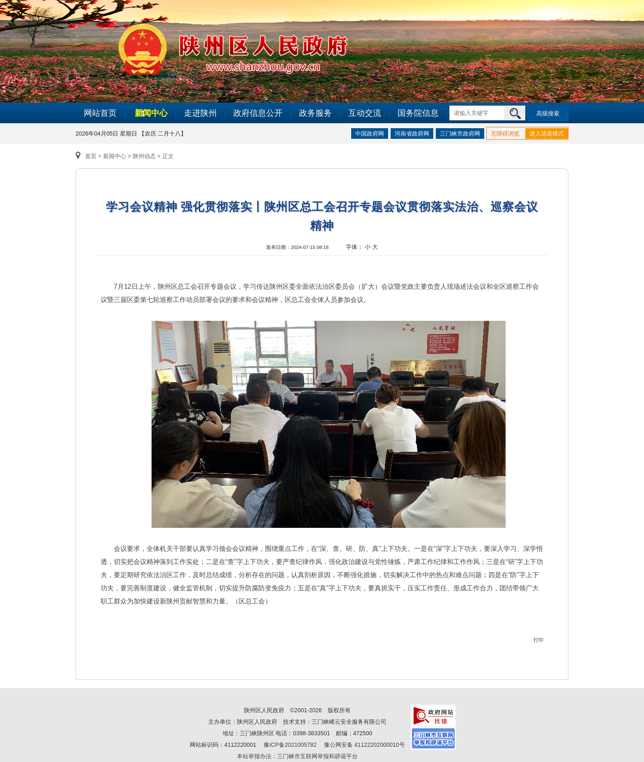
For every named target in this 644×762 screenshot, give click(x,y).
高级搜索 (547, 113)
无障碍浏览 (505, 133)
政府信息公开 (258, 112)
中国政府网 (369, 133)
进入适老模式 (546, 133)
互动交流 (364, 112)
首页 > (89, 156)
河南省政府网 (412, 133)
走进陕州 (200, 112)
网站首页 (100, 112)
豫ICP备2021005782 (290, 744)
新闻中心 (151, 112)
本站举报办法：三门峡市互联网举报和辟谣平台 (297, 756)
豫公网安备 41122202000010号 (364, 744)
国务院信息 (418, 112)
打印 (538, 640)
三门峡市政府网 (460, 133)
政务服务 (315, 112)
